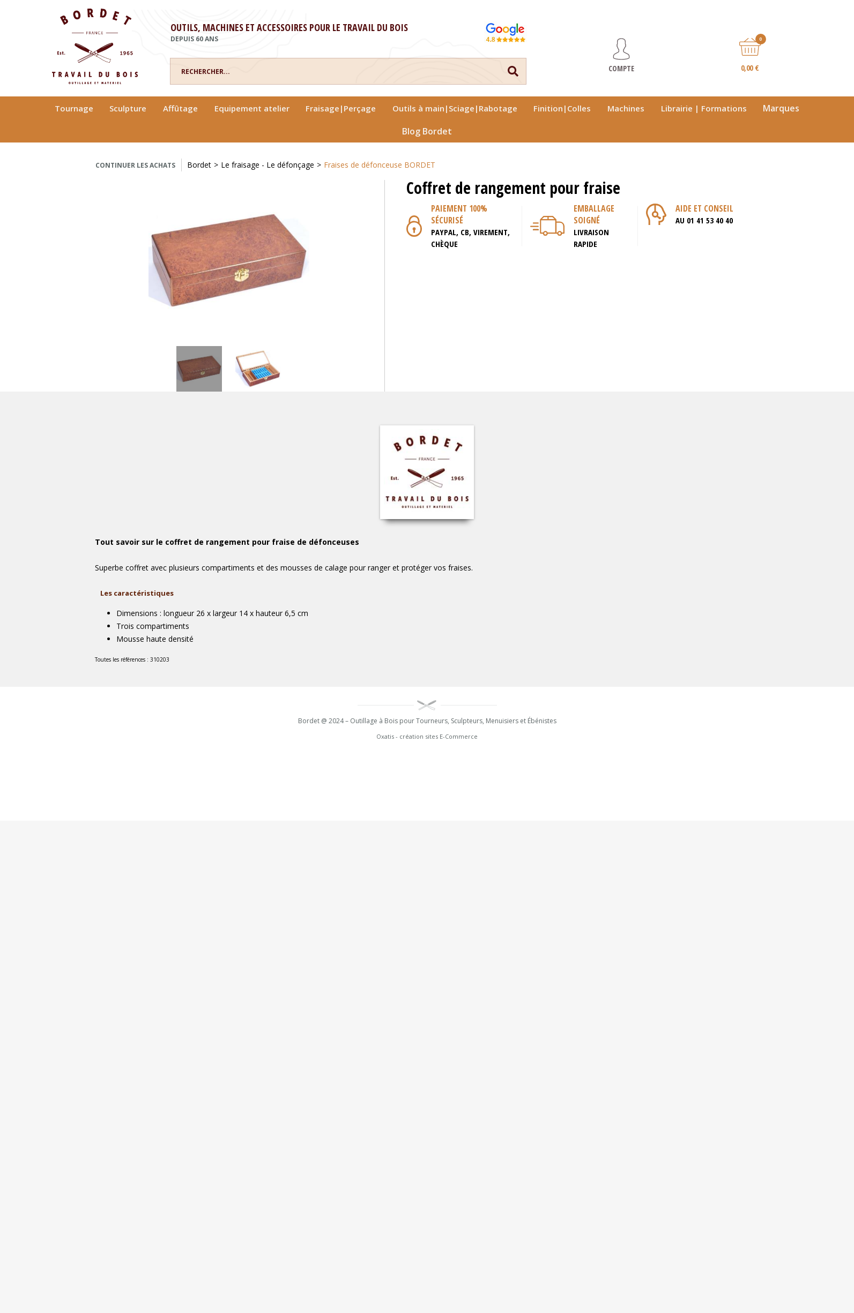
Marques (781, 108)
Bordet (199, 165)
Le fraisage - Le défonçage (267, 165)
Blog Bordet (427, 131)
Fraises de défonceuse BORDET (379, 165)
